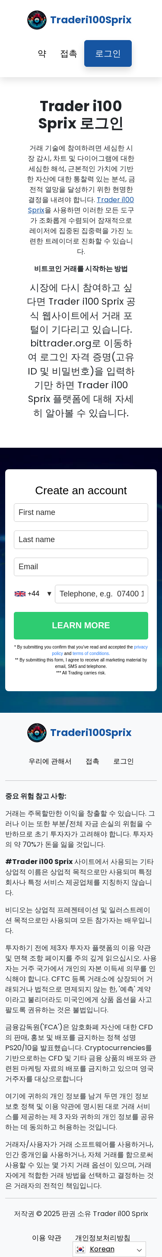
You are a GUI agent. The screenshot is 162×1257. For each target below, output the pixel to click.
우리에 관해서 (50, 761)
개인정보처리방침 (102, 1238)
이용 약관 (46, 1238)
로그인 (108, 53)
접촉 (68, 53)
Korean (94, 1249)
